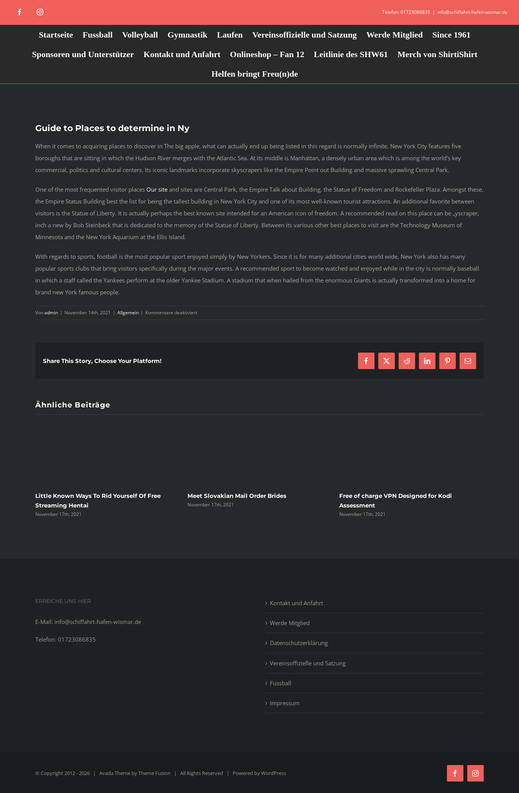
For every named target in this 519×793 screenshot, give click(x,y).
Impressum (285, 703)
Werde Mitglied (290, 623)
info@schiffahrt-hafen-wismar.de (472, 12)
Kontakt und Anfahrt (296, 603)
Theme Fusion (154, 773)
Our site (157, 189)
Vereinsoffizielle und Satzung (308, 663)
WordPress (273, 773)
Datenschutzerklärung (299, 643)
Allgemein (128, 312)
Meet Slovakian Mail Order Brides (236, 495)
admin (51, 312)
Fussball (280, 683)
